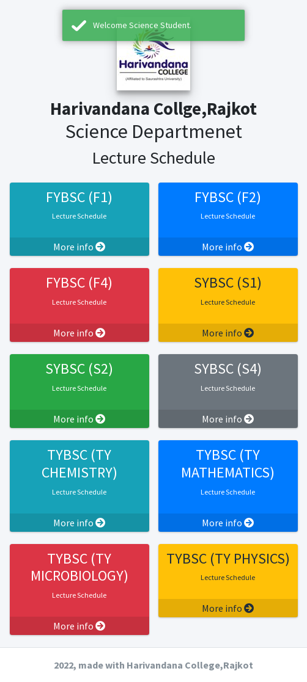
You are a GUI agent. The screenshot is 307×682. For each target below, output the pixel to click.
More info (79, 247)
